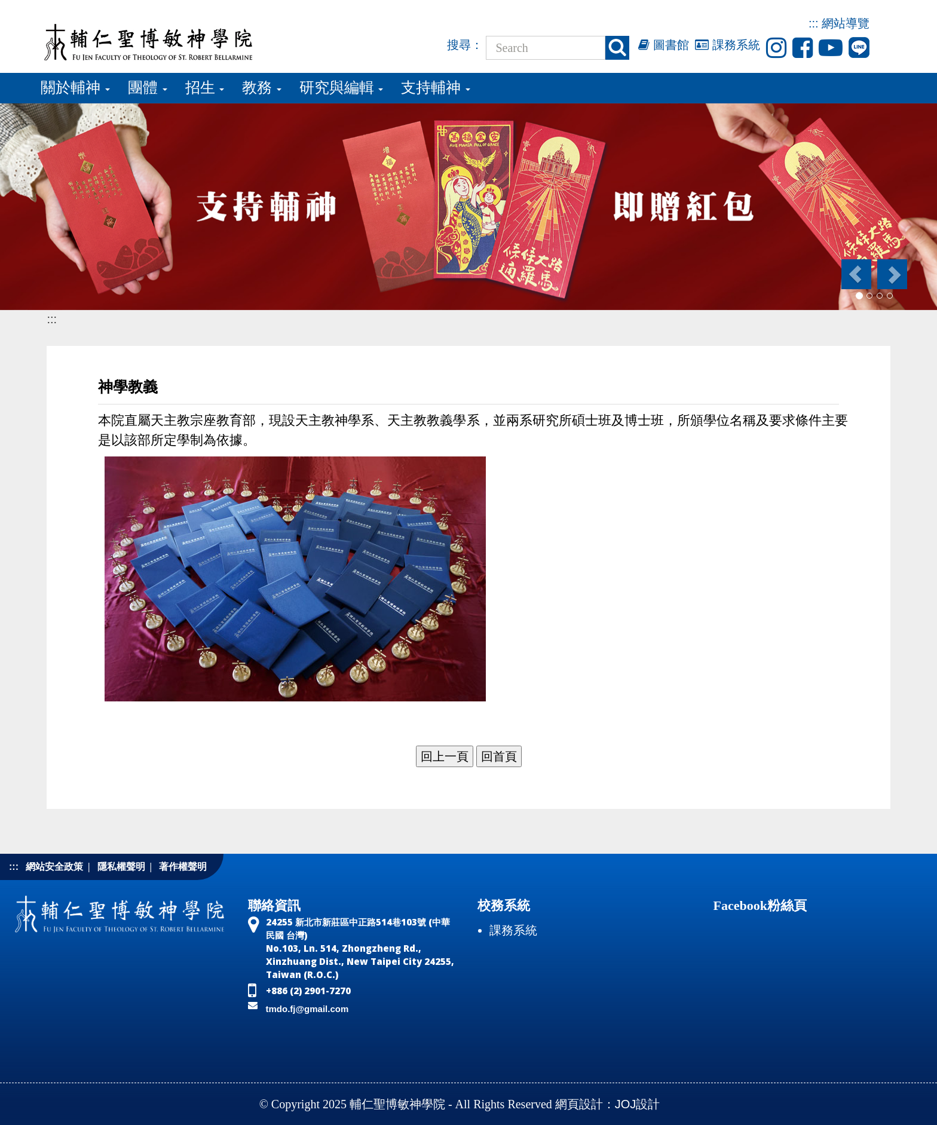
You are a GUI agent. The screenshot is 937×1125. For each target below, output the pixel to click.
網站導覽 (845, 23)
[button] (855, 274)
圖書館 (663, 44)
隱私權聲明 (121, 867)
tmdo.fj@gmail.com (307, 1009)
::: (814, 23)
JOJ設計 (637, 1104)
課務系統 (727, 44)
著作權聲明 (183, 867)
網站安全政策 (54, 867)
